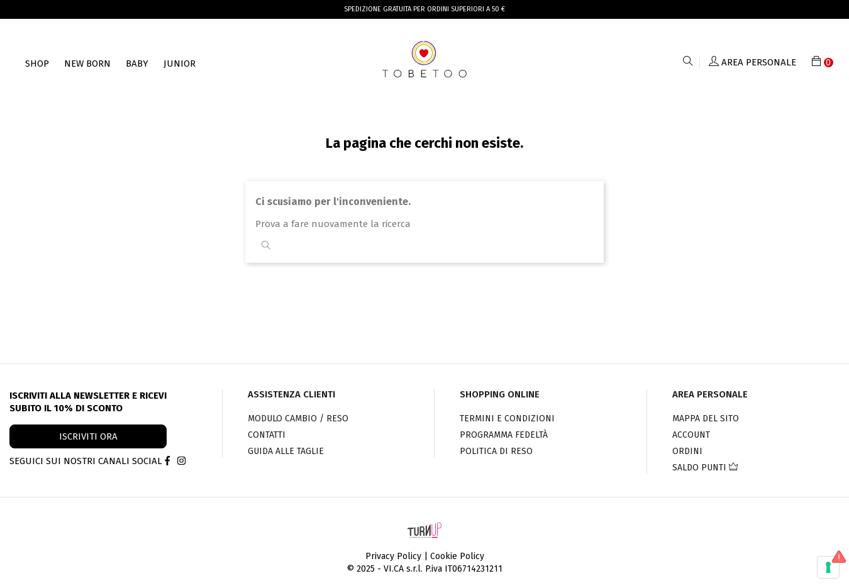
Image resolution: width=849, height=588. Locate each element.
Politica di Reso (496, 451)
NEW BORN (87, 63)
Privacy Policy (393, 556)
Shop (37, 63)
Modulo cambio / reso (298, 418)
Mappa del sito (705, 418)
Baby (137, 63)
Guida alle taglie (286, 451)
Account (691, 435)
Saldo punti (705, 467)
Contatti (267, 435)
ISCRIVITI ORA (88, 436)
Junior (180, 63)
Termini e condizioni (507, 418)
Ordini (687, 451)
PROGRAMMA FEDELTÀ (504, 435)
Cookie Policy (457, 556)
